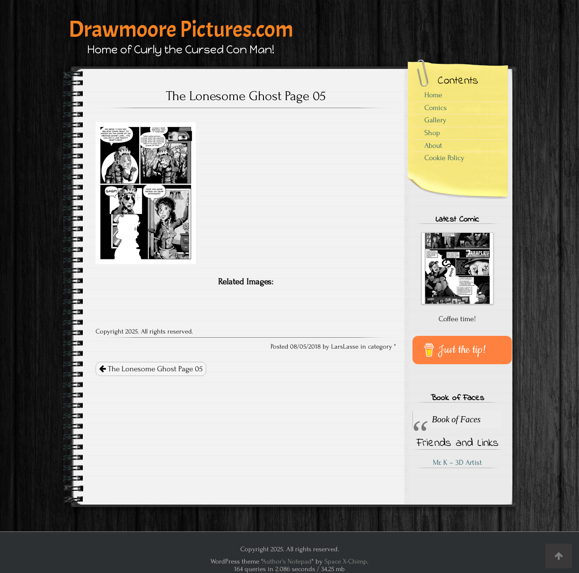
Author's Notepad (287, 561)
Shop (432, 132)
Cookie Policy (444, 158)
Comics (435, 107)
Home (433, 95)
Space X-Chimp (346, 561)
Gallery (435, 120)
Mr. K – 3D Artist (457, 462)
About (433, 145)
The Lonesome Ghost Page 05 (150, 369)
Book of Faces (457, 398)
